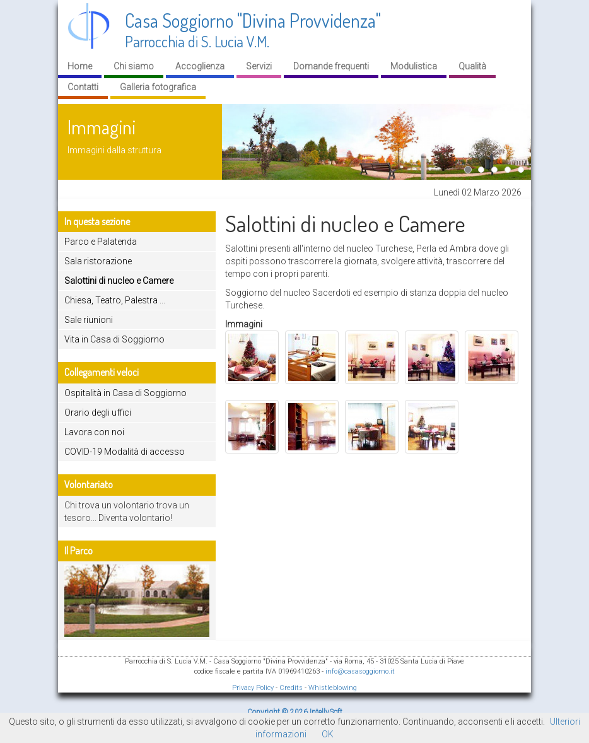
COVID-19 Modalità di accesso (124, 452)
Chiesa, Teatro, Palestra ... (114, 300)
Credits (291, 688)
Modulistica (413, 66)
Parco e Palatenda (100, 242)
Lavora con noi (94, 432)
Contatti (82, 87)
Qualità (472, 66)
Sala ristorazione (98, 261)
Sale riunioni (88, 320)
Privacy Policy (253, 688)
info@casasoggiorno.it (360, 671)
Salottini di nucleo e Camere (118, 281)
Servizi (259, 66)
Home (79, 66)
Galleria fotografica (158, 87)
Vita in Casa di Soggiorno (114, 339)
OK (328, 734)
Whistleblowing (332, 688)
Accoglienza (200, 66)
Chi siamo (134, 66)
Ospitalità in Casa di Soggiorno (125, 393)
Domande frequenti (331, 66)
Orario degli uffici (97, 412)
